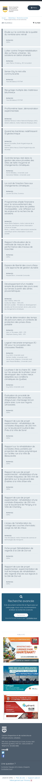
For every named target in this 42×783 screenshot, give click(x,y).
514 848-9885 (14, 746)
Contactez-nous (32, 618)
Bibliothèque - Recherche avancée (18, 18)
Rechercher (21, 615)
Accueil (4, 18)
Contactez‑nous (6, 769)
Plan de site (20, 778)
